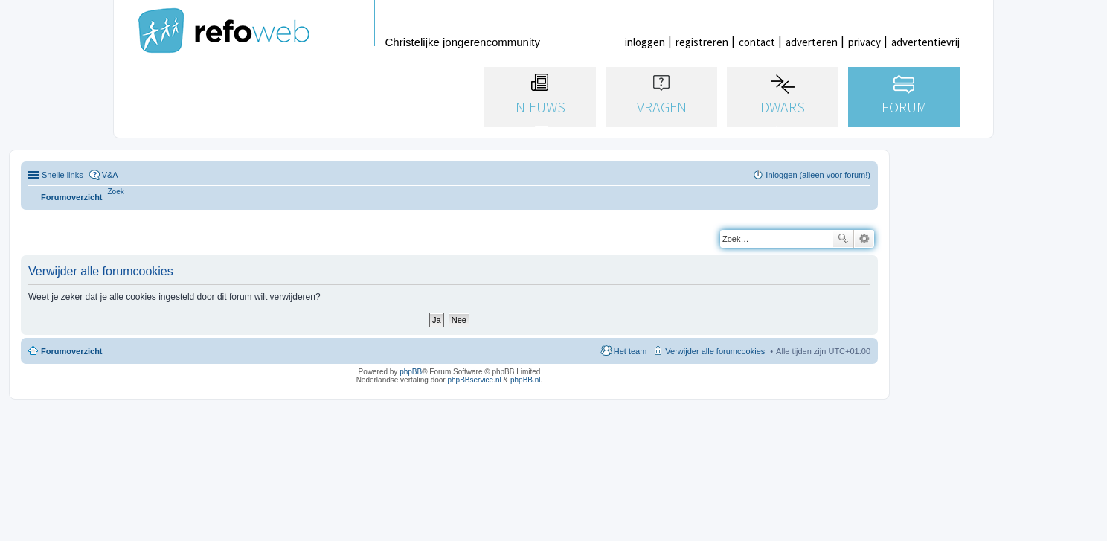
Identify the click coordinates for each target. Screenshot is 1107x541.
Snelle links (62, 174)
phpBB (411, 372)
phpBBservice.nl (474, 380)
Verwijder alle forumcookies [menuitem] (715, 351)
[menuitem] (116, 192)
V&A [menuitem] (110, 174)
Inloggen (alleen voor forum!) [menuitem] (818, 174)
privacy (864, 42)
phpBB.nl (525, 380)
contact (757, 42)
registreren (702, 42)
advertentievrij (925, 42)
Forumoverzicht (72, 351)
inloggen (645, 42)
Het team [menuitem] (630, 351)
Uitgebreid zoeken (864, 239)
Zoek (843, 239)
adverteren (812, 42)
